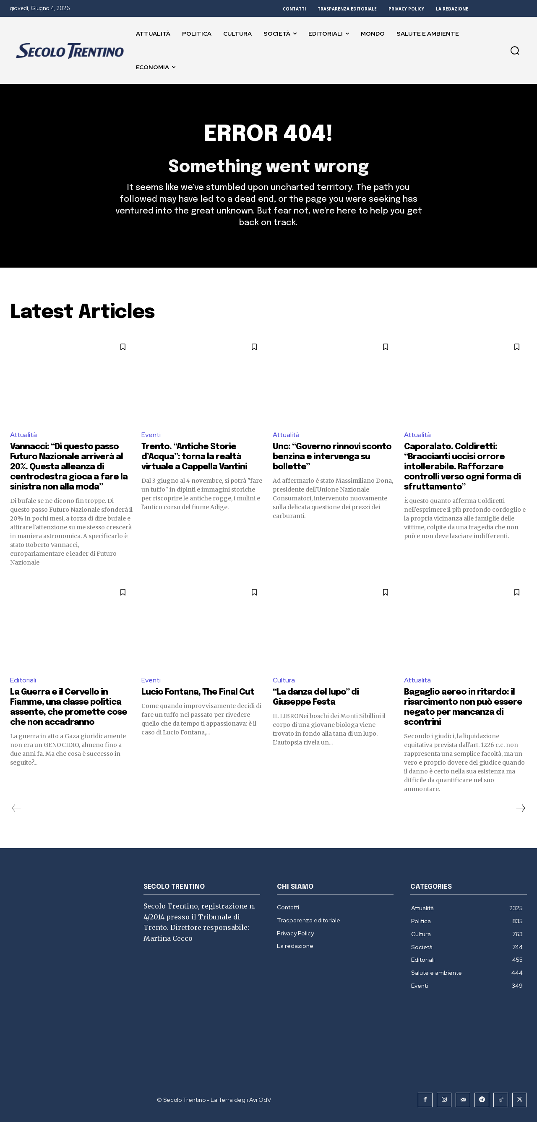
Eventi (151, 435)
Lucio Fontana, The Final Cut (197, 692)
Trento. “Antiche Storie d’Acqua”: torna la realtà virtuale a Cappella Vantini (194, 457)
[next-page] (520, 808)
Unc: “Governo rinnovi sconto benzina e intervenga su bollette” (332, 457)
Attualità (24, 435)
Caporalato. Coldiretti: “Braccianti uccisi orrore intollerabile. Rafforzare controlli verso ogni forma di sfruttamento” (462, 467)
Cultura (284, 680)
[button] (515, 50)
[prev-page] (16, 808)
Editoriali (23, 680)
